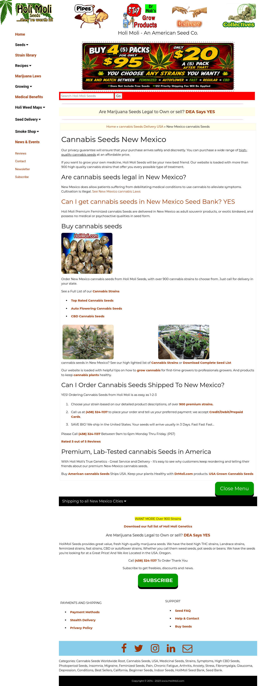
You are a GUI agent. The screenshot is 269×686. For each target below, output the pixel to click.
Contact (20, 161)
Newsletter (22, 169)
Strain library (25, 55)
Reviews (20, 153)
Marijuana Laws (28, 76)
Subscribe (22, 177)
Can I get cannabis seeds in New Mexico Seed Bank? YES (148, 201)
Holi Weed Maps (30, 107)
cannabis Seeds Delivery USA (141, 126)
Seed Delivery (28, 119)
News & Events (27, 142)
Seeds (21, 45)
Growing (23, 86)
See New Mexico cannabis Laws (116, 191)
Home (20, 34)
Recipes (23, 65)
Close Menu (234, 488)
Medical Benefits (29, 97)
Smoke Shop (27, 131)
